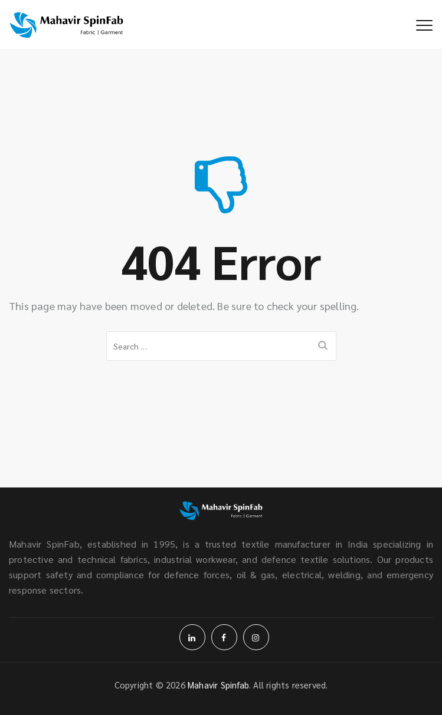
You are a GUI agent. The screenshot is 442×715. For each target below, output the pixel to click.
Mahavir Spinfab (218, 684)
